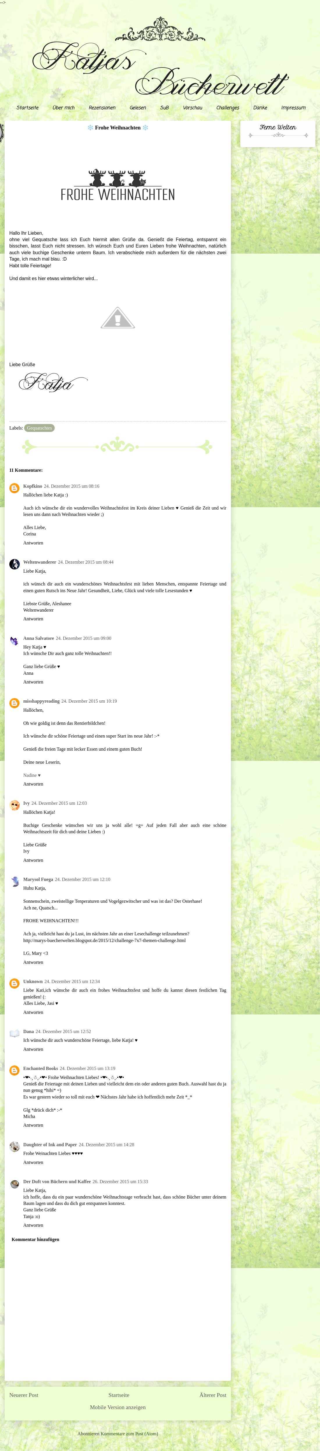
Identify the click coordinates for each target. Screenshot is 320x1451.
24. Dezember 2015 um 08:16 (71, 486)
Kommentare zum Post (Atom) (129, 1433)
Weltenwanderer (39, 562)
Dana (28, 1031)
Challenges (227, 108)
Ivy (26, 803)
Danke (260, 108)
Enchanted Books (40, 1068)
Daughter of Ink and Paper (50, 1144)
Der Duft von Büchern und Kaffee (57, 1181)
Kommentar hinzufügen (35, 1239)
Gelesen (137, 108)
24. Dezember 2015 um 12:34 (72, 981)
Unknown (33, 981)
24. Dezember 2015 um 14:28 (106, 1144)
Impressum (293, 108)
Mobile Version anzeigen (117, 1407)
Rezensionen (101, 108)
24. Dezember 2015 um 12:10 (83, 879)
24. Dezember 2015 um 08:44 (85, 562)
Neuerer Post (23, 1395)
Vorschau (192, 108)
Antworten (33, 542)
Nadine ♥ (32, 775)
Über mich (63, 108)
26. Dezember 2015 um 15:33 (120, 1181)
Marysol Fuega (38, 879)
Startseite (27, 108)
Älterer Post (213, 1395)
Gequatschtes (39, 427)
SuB (164, 108)
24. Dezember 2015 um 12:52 (63, 1031)
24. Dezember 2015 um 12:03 (59, 803)
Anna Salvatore (38, 638)
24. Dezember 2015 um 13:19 (87, 1068)
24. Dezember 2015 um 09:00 (83, 638)
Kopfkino (32, 486)
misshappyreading (41, 701)
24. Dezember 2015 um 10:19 (89, 701)
